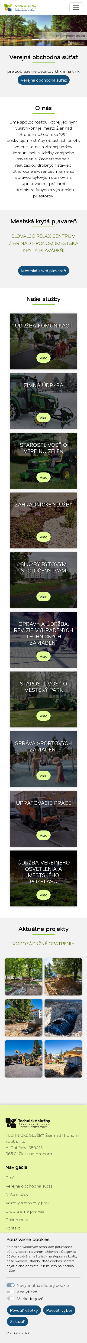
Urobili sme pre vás (25, 1211)
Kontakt (13, 1227)
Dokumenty (17, 1219)
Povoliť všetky (24, 1310)
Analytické (27, 1291)
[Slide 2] (43, 39)
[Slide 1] (35, 39)
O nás (11, 1177)
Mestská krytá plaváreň (43, 270)
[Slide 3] (51, 39)
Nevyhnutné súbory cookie (43, 1285)
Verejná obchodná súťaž (44, 80)
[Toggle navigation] (76, 7)
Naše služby (17, 1194)
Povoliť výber (59, 1310)
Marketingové (30, 1298)
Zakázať (17, 1321)
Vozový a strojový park (27, 1202)
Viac (43, 357)
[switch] (10, 1292)
